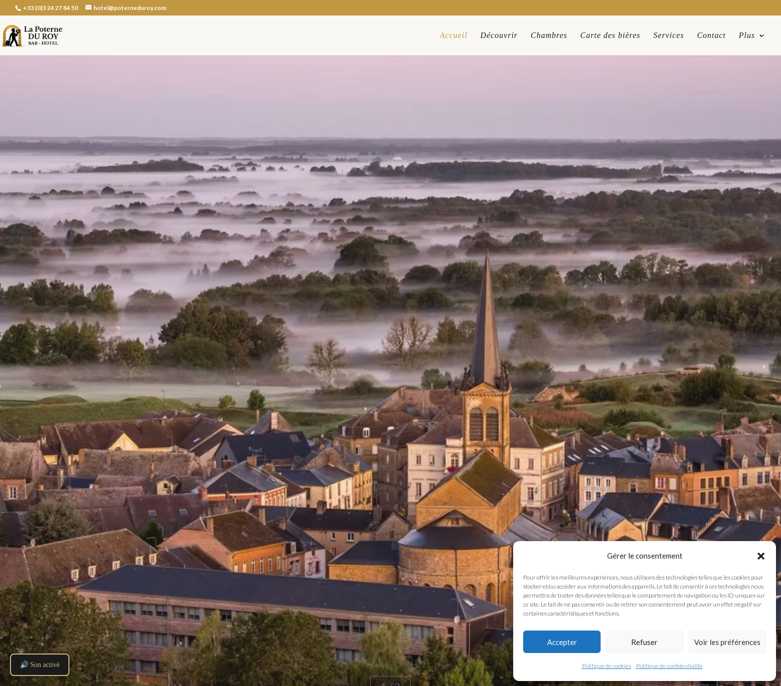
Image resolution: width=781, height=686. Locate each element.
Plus (747, 35)
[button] (761, 556)
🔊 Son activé (39, 665)
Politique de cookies (606, 666)
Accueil (453, 35)
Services (669, 35)
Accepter (562, 642)
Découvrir (499, 35)
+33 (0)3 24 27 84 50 (50, 7)
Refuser (644, 642)
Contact (711, 35)
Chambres (549, 35)
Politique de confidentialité (669, 666)
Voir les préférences (727, 642)
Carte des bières (610, 35)
